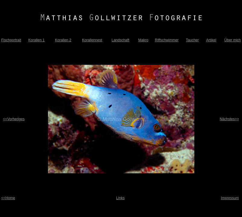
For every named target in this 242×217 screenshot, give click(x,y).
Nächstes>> (229, 119)
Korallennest (92, 40)
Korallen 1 (36, 40)
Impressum (230, 198)
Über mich (232, 40)
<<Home (8, 198)
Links (120, 198)
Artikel (211, 40)
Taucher (192, 40)
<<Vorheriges (13, 119)
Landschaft (120, 40)
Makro (143, 40)
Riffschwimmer (166, 40)
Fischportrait (11, 40)
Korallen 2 (63, 40)
